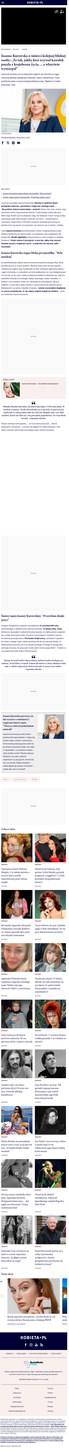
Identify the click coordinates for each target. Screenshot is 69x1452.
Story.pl (50, 1411)
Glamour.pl (17, 1393)
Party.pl (50, 1388)
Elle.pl (17, 1388)
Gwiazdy (35, 779)
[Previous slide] (2, 1296)
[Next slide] (65, 1296)
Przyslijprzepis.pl (50, 1397)
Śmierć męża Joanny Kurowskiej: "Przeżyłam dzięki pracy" (27, 197)
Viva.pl (50, 1402)
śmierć (5, 779)
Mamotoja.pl (17, 1402)
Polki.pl (50, 1393)
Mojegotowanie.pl (17, 1406)
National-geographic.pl (17, 1411)
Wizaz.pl (50, 1406)
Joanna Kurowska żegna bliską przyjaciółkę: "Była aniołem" (27, 193)
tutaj (19, 1446)
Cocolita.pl (17, 1397)
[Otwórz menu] (2, 2)
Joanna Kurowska (19, 779)
